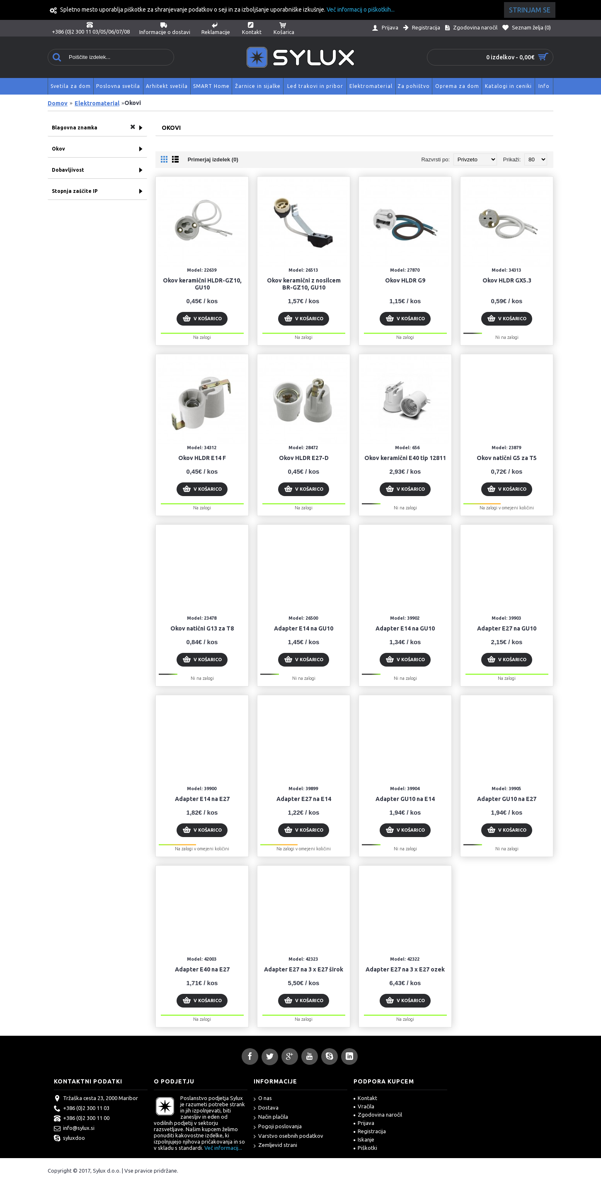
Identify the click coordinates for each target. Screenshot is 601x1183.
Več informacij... (223, 1148)
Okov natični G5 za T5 (507, 458)
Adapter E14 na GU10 (303, 628)
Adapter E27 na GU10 (506, 628)
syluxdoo (69, 1138)
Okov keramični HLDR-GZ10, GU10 (202, 284)
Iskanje (364, 1139)
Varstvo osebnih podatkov (288, 1136)
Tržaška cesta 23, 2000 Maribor (96, 1099)
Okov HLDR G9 (405, 280)
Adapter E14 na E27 (202, 799)
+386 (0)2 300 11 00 (81, 1118)
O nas (263, 1098)
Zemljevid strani (275, 1145)
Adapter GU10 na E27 (506, 799)
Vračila (364, 1106)
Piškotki (365, 1148)
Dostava (266, 1108)
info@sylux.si (74, 1128)
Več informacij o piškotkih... (361, 9)
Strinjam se (529, 10)
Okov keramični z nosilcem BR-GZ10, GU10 (304, 284)
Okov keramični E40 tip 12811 (405, 458)
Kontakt (365, 1098)
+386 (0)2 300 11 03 (81, 1108)
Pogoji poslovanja (278, 1126)
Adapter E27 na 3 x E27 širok (303, 969)
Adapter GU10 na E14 (405, 799)
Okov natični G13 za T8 (202, 628)
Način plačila (271, 1117)
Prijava (364, 1123)
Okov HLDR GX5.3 (506, 280)
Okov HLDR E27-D (304, 458)
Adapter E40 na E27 (202, 969)
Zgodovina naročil (378, 1114)
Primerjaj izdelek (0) (213, 159)
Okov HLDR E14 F (202, 458)
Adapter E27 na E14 (303, 799)
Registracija (370, 1131)
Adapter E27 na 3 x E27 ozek (405, 969)
